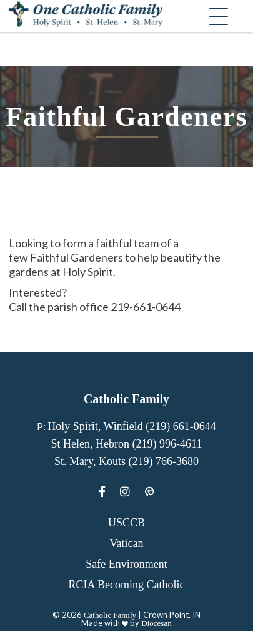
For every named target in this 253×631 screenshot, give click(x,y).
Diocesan (156, 623)
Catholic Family (110, 615)
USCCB (126, 522)
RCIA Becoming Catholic (127, 584)
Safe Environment (126, 564)
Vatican (127, 543)
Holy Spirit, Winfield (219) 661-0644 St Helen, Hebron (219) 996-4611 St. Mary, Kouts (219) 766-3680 (131, 444)
